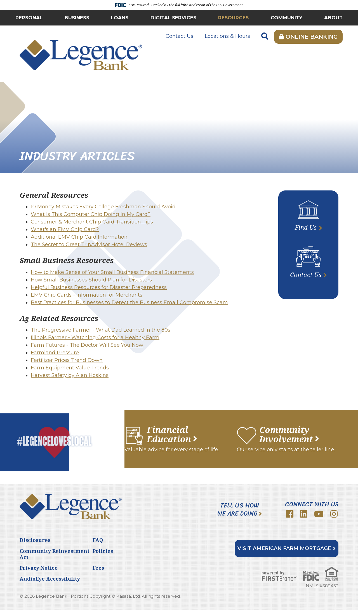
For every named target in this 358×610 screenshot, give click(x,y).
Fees (98, 567)
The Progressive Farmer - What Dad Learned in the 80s (100, 330)
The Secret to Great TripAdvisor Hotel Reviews (89, 244)
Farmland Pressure (55, 353)
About (333, 17)
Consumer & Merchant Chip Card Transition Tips (92, 222)
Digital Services (173, 17)
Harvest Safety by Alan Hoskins (70, 375)
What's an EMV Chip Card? (65, 229)
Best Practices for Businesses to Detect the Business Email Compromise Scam (129, 302)
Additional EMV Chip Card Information (79, 237)
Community (286, 17)
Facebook (289, 514)
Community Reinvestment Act (55, 554)
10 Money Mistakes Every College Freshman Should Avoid (103, 207)
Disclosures (35, 540)
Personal (29, 17)
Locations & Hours (227, 36)
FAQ (98, 540)
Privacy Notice (39, 567)
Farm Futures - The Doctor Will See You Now (87, 345)
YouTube (319, 514)
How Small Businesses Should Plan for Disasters (91, 280)
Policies (103, 551)
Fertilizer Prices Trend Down (67, 360)
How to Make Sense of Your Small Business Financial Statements (112, 272)
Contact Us (179, 36)
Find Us (306, 227)
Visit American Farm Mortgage (284, 548)
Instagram (334, 514)
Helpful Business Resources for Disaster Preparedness (99, 287)
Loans (119, 17)
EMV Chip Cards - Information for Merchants (86, 295)
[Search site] (264, 36)
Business (77, 17)
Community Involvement (286, 434)
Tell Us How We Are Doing (238, 510)
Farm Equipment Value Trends (70, 368)
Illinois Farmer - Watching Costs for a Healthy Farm (95, 337)
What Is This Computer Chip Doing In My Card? (90, 214)
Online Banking (308, 36)
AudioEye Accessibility (50, 578)
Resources (233, 17)
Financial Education (169, 434)
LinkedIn (303, 514)
